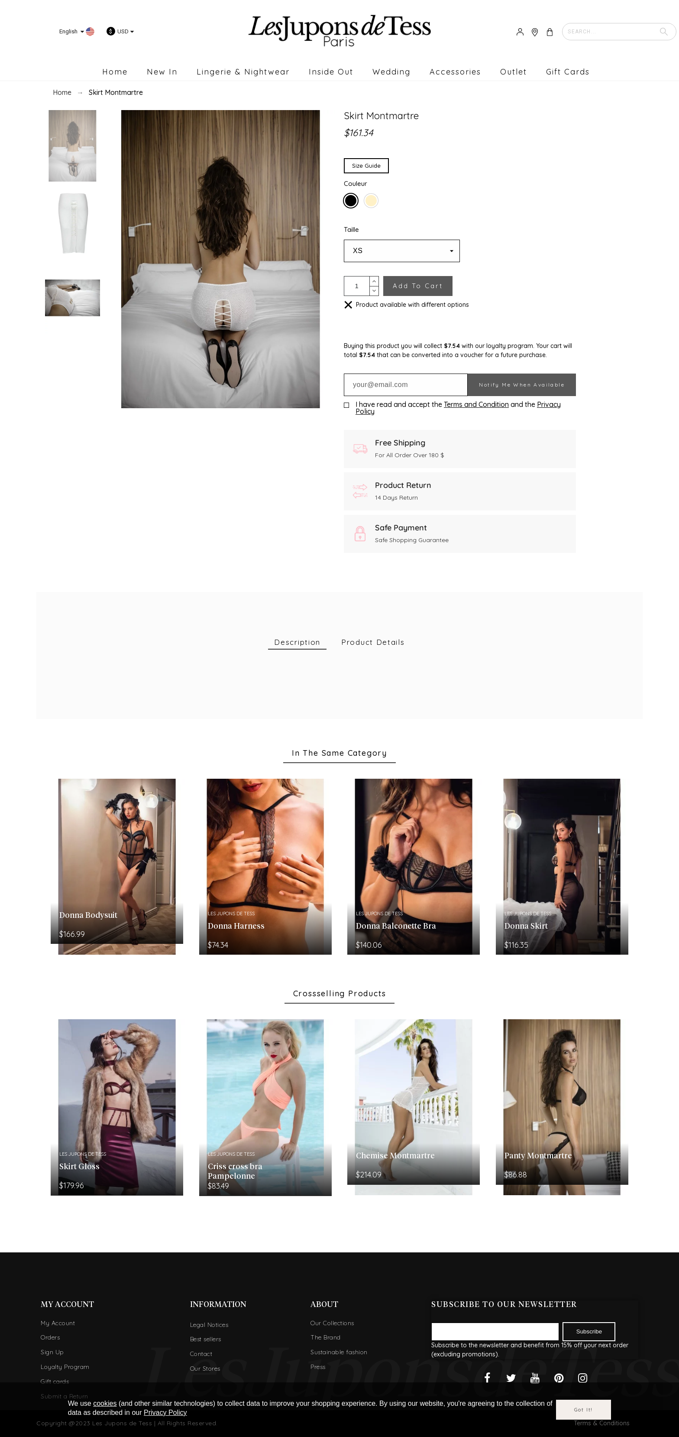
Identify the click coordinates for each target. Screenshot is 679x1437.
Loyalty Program (65, 1367)
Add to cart (418, 286)
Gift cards (55, 1381)
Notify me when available (522, 384)
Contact (201, 1354)
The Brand (325, 1337)
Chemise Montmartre (395, 1156)
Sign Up (52, 1352)
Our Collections (332, 1323)
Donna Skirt (526, 926)
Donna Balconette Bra (396, 926)
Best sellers (205, 1339)
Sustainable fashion (339, 1352)
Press (318, 1367)
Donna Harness (236, 926)
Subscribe (589, 1331)
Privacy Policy (165, 1412)
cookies (104, 1403)
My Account (58, 1323)
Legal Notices (209, 1325)
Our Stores (205, 1368)
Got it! (583, 1409)
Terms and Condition (476, 404)
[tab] (297, 642)
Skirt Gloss (79, 1167)
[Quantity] (357, 286)
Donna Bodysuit (88, 916)
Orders (50, 1337)
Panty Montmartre (538, 1156)
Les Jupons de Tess (231, 913)
